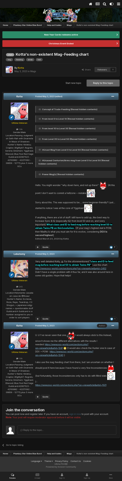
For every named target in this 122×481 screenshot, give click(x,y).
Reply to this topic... (32, 430)
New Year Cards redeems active (61, 34)
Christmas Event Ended (61, 43)
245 (19, 286)
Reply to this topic (103, 83)
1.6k (19, 129)
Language (36, 461)
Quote (45, 247)
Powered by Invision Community (61, 467)
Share (86, 69)
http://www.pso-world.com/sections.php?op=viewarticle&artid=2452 (70, 268)
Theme (48, 461)
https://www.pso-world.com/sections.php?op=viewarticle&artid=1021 (70, 385)
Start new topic (73, 83)
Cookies (87, 461)
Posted (44, 96)
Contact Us (76, 461)
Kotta (19, 96)
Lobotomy (19, 254)
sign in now (75, 414)
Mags (33, 71)
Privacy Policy (61, 461)
